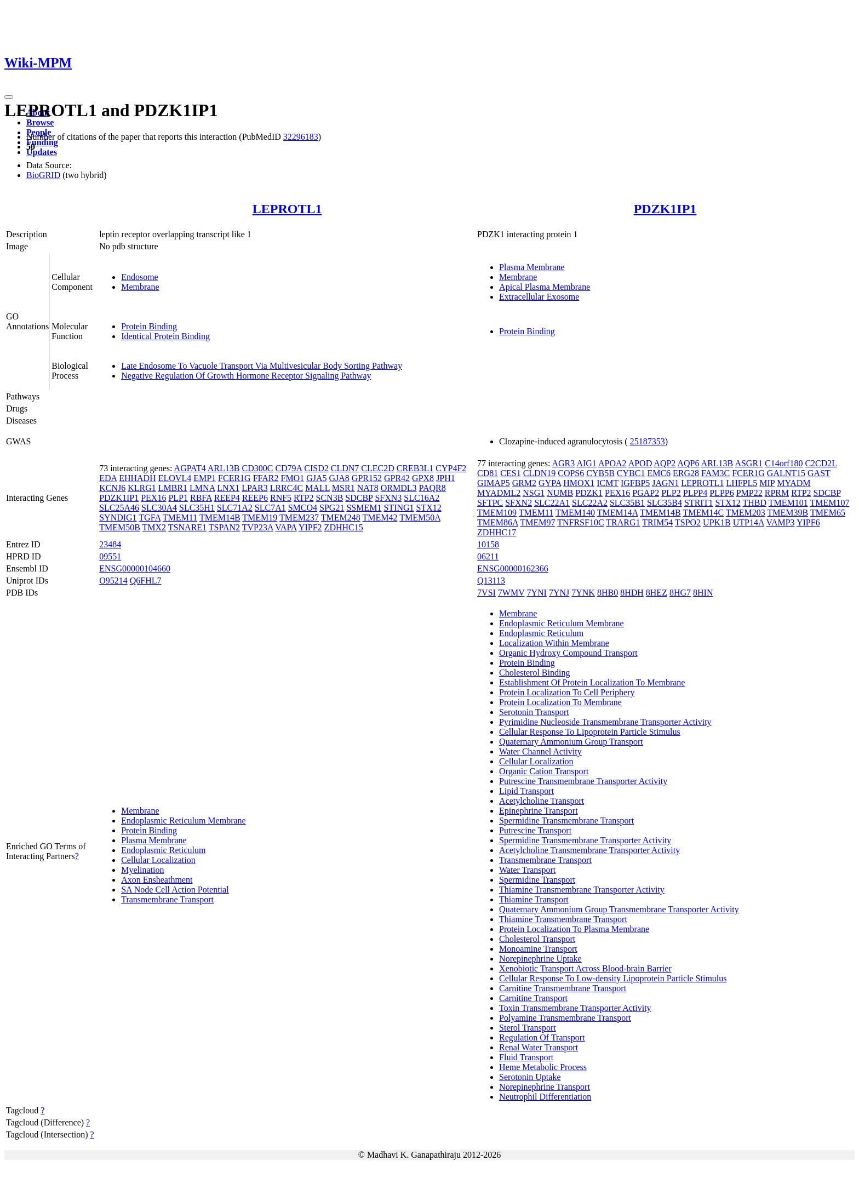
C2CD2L (821, 463)
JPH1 (445, 478)
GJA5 (316, 478)
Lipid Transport (526, 791)
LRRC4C (286, 488)
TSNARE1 (187, 527)
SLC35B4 (664, 502)
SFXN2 (518, 502)
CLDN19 (539, 473)
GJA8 (339, 478)
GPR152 (367, 478)
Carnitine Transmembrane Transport (562, 988)
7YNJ (559, 592)
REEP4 (227, 497)
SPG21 (331, 507)
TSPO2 (688, 522)
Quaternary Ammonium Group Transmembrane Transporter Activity (619, 909)
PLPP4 (695, 493)
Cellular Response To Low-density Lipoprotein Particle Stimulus (612, 978)
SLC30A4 (159, 507)
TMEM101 (788, 502)
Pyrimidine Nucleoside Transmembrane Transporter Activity (605, 722)
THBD (754, 502)
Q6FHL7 (146, 580)
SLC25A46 (119, 507)
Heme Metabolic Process (543, 1067)
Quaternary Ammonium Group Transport (571, 741)
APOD (640, 463)
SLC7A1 (270, 507)
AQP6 (688, 463)
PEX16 (153, 497)
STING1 (398, 507)
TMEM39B (788, 512)
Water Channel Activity (540, 751)
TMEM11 (180, 517)
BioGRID (43, 175)
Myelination (142, 869)
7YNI (536, 592)
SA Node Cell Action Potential (174, 889)
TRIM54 (657, 522)
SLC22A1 (552, 502)
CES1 (510, 473)
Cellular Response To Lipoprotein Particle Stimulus (589, 731)
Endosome (139, 277)
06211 (488, 556)
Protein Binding (149, 326)
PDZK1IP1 (665, 209)
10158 (488, 544)
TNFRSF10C (580, 522)
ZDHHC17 (496, 532)
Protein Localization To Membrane (560, 702)
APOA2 (612, 463)
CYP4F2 (451, 468)
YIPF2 (310, 527)
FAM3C (715, 473)
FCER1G (234, 478)
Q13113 (491, 580)
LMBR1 (172, 488)
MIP (767, 483)
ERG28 (686, 473)
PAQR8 (432, 488)
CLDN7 (345, 468)
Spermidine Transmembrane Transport (566, 820)
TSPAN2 (224, 527)
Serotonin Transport (534, 712)
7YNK (583, 592)
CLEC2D (377, 468)
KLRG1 (142, 488)
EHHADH (137, 478)
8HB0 (607, 592)
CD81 (487, 473)
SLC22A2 (590, 502)
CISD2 (316, 468)
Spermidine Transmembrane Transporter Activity (585, 840)
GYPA (550, 483)
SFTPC (490, 502)
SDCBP (359, 497)
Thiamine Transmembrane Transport (563, 919)
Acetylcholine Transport (541, 800)
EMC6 (659, 473)
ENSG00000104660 (134, 568)
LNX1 (228, 488)
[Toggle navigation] (8, 97)
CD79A (288, 468)
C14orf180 (784, 463)
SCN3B (329, 497)
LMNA (202, 488)
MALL (317, 488)
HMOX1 (578, 483)
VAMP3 (780, 522)
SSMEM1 (363, 507)
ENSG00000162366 (512, 568)
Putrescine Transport (535, 830)
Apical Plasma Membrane (544, 286)
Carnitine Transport (533, 998)
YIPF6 (808, 522)
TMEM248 (340, 517)
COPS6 (571, 473)
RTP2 (303, 497)
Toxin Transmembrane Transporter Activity (575, 1008)
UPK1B (717, 522)
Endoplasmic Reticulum (163, 850)
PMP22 (749, 493)
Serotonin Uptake (529, 1077)
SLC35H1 (197, 507)
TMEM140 (575, 512)
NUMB (560, 493)
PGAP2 (645, 493)
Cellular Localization (158, 860)
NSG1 (534, 493)
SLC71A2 (235, 507)
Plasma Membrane (532, 267)
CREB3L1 (415, 468)
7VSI (486, 592)
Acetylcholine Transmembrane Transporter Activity (589, 850)
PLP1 (178, 497)
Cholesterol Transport (537, 939)
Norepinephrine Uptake (540, 958)
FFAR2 (266, 478)
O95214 (113, 580)
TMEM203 (745, 512)
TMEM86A (497, 522)
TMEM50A (419, 517)
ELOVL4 (174, 478)
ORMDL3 (399, 488)
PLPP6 (721, 493)
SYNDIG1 (117, 517)
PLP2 (671, 493)
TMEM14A (617, 512)
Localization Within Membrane (554, 643)
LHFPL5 (741, 483)
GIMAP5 (493, 483)
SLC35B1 (627, 502)
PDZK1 (589, 493)
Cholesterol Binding (534, 672)
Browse (40, 122)
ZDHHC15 (343, 527)
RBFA (201, 497)
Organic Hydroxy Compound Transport (568, 652)
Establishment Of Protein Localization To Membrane (592, 682)
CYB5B (600, 473)
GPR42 (397, 478)
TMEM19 (259, 517)
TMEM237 (299, 517)
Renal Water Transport (538, 1047)
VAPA (285, 527)
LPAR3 (254, 488)
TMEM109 (497, 512)
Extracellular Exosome (539, 296)
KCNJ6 (112, 488)
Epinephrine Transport (538, 810)
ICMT (608, 483)
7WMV (511, 592)
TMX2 (154, 527)
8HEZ (656, 592)
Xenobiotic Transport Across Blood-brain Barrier (585, 968)
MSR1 (343, 488)
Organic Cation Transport (543, 771)
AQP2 (664, 463)
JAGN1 (665, 483)
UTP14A (748, 522)
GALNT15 (786, 473)
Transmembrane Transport (167, 899)
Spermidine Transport (537, 879)
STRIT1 (698, 502)
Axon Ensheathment (156, 879)
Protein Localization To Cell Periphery (566, 692)
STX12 (429, 507)
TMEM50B (119, 527)
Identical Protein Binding (165, 336)
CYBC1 (631, 473)
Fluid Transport (526, 1057)
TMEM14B (219, 517)
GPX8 (423, 478)
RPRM (777, 493)
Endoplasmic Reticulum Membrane (183, 820)
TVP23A (257, 527)
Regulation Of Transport (542, 1037)
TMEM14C (703, 512)
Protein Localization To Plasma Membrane (574, 929)
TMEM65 (827, 512)
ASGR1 (749, 463)
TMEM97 (537, 522)
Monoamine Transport (538, 948)
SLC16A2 (421, 497)
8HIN (703, 592)
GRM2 (524, 483)
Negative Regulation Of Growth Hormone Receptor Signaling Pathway (246, 375)
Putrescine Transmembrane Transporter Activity (583, 781)
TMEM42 (379, 517)
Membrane (140, 286)
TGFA (150, 517)
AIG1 (586, 463)
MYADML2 (498, 493)
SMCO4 (302, 507)
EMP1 (204, 478)
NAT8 (368, 488)
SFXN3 (388, 497)
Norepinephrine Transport (544, 1086)
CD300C (257, 468)
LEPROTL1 (287, 209)
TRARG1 (623, 522)
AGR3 (563, 463)
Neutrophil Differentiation (545, 1096)
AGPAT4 (190, 468)
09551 (110, 556)
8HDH (632, 592)
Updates (41, 152)
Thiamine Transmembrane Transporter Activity (582, 889)
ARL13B (224, 468)
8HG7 (680, 592)
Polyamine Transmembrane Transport (565, 1017)
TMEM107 (829, 502)
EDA (108, 478)
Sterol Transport (527, 1027)
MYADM (793, 483)
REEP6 (255, 497)
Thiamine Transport (534, 899)
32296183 (300, 136)
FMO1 (292, 478)
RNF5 (280, 497)
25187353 (647, 441)
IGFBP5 (635, 483)
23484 (110, 544)
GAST (819, 473)
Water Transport (527, 869)
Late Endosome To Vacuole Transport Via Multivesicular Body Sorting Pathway (261, 365)
